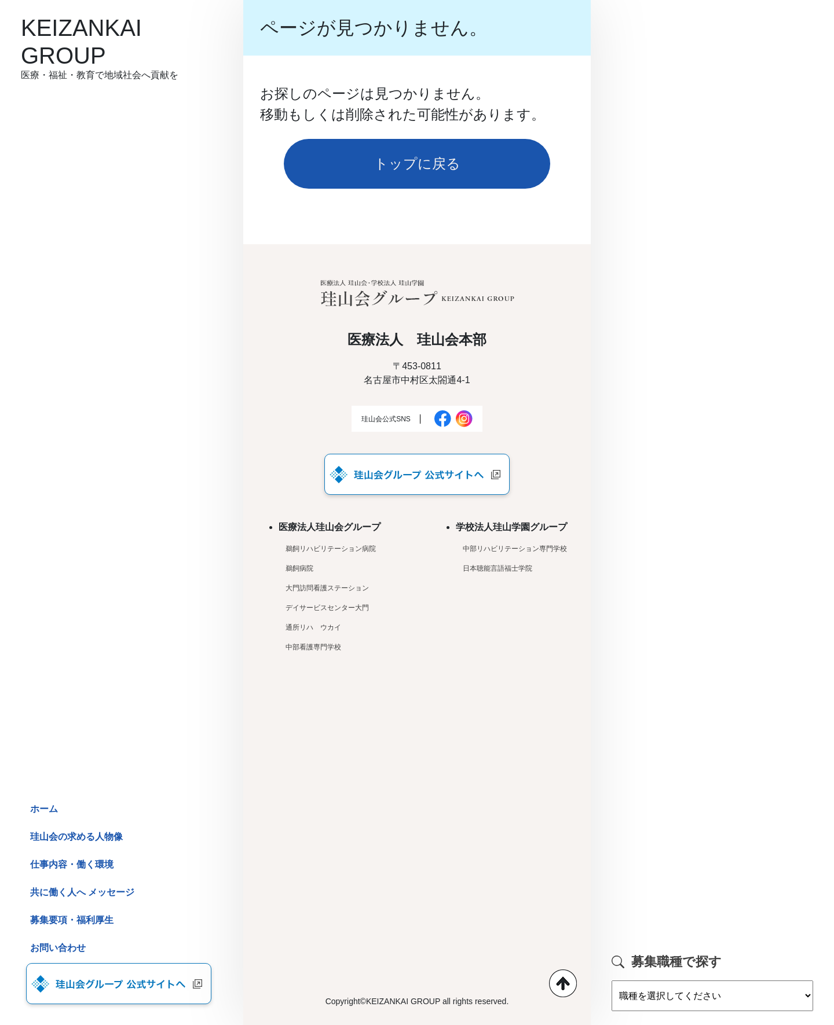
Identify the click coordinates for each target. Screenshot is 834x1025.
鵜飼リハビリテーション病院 (331, 548)
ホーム (44, 808)
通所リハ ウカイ (313, 627)
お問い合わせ (58, 947)
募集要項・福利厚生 (72, 919)
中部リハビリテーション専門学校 (515, 548)
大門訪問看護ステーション (327, 587)
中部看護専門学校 (313, 646)
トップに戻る (417, 163)
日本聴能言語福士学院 (497, 568)
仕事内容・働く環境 (72, 864)
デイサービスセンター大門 (327, 607)
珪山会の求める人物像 (76, 836)
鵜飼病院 (299, 568)
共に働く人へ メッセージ (82, 892)
